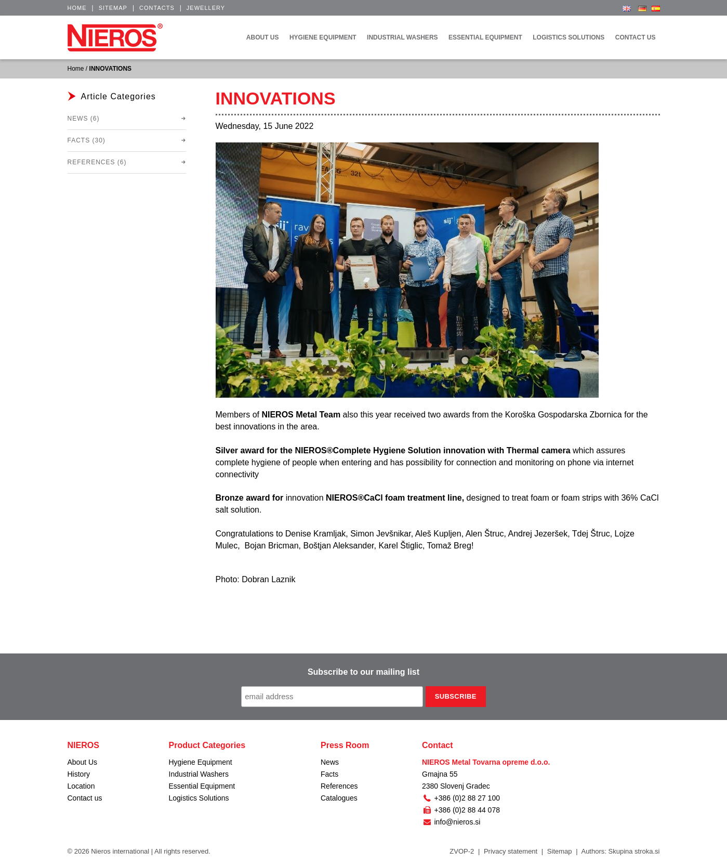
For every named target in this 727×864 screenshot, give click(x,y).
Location (81, 786)
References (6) (97, 162)
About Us (83, 762)
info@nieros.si (451, 822)
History (79, 774)
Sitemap (113, 8)
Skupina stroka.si (634, 851)
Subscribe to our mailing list (363, 671)
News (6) (84, 118)
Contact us (85, 798)
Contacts (157, 8)
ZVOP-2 (462, 851)
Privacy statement (510, 851)
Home (77, 8)
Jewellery (206, 8)
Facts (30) (86, 140)
